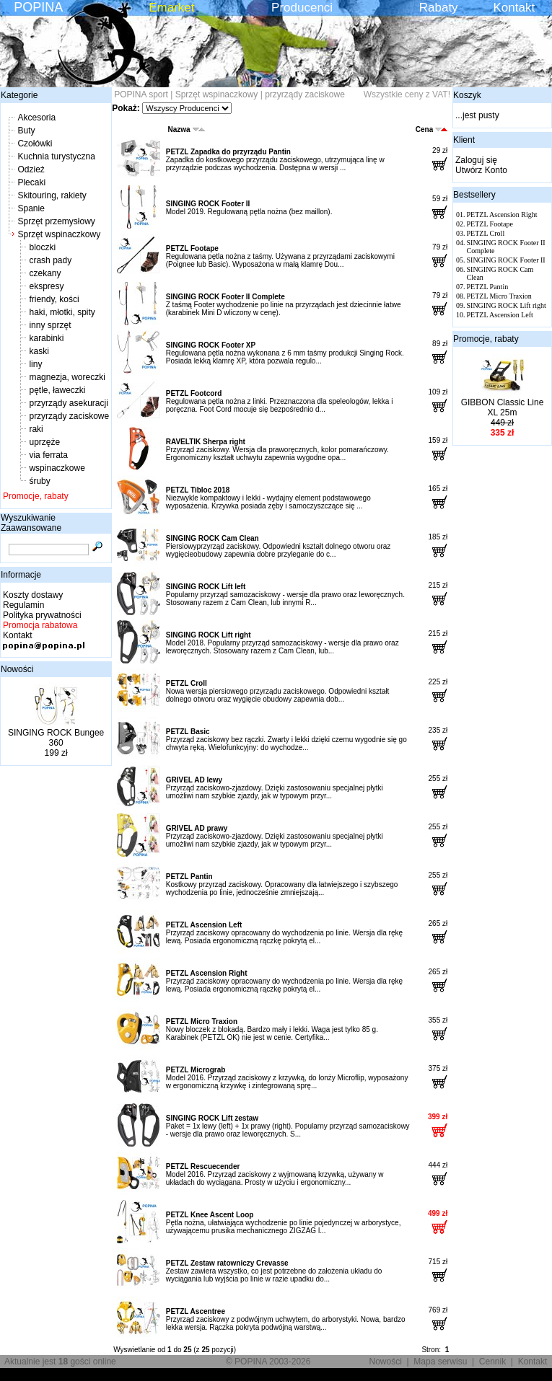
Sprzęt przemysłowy (56, 221)
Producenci (302, 7)
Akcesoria (36, 117)
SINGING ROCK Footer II (208, 204)
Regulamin (23, 605)
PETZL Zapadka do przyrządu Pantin (228, 152)
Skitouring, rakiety (51, 195)
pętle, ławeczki (57, 390)
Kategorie (19, 95)
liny (35, 364)
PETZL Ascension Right (206, 973)
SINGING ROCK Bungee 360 (56, 738)
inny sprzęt (50, 325)
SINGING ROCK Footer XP (210, 345)
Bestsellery (474, 195)
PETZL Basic (188, 732)
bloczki (42, 247)
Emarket (171, 7)
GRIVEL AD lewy (194, 780)
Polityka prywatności (42, 615)
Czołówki (34, 143)
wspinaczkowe (56, 468)
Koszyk (467, 95)
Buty (26, 130)
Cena (431, 129)
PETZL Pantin (189, 877)
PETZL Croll (186, 683)
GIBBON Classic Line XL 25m (502, 407)
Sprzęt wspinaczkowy (58, 234)
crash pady (50, 260)
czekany (45, 273)
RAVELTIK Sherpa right (205, 442)
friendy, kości (54, 299)
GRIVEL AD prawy (197, 828)
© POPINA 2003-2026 (268, 1361)
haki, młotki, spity (62, 312)
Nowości (17, 669)
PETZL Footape (192, 248)
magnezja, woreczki (67, 377)
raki (36, 429)
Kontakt (514, 7)
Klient (464, 140)
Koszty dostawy (33, 595)
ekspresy (46, 286)
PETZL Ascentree (195, 1311)
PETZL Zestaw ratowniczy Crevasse (227, 1263)
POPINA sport (141, 94)
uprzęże (44, 442)
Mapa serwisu (440, 1361)
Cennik (492, 1361)
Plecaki (31, 182)
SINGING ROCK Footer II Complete (225, 297)
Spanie (30, 208)
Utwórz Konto (481, 170)
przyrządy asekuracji (68, 403)
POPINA (38, 7)
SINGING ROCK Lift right (208, 635)
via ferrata (48, 455)
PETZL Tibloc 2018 (198, 490)
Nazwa (186, 129)
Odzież (30, 169)
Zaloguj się (476, 160)
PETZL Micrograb (196, 1070)
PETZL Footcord (194, 393)
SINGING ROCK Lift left (206, 587)
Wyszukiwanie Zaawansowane (31, 523)
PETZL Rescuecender (203, 1166)
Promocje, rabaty (36, 496)
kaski (38, 351)
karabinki (46, 338)
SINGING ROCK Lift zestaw (212, 1118)
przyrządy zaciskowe (69, 416)
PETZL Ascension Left (204, 925)
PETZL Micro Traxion (201, 1021)
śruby (39, 481)
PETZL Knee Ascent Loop (210, 1215)
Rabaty (438, 7)
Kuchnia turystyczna (56, 156)
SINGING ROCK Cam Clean (212, 538)
